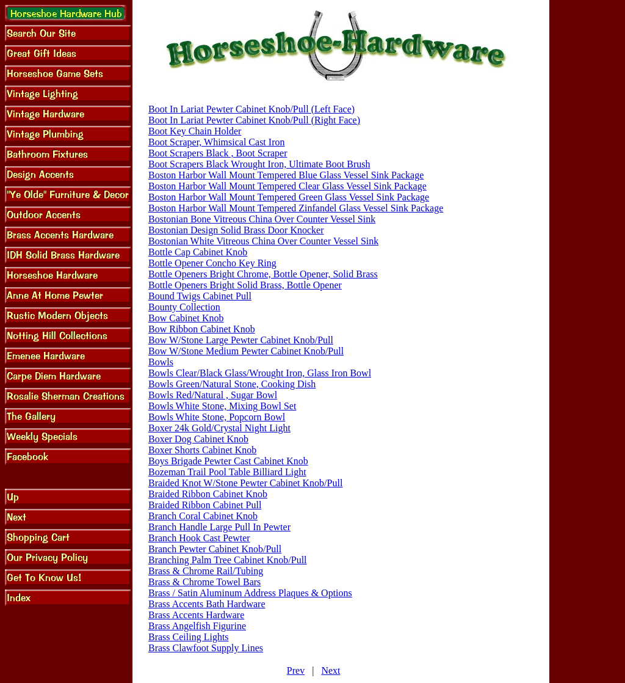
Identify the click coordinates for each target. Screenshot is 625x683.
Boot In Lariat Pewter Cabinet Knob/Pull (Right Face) (254, 120)
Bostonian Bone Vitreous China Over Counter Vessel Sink (261, 219)
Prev (296, 670)
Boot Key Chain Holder (194, 131)
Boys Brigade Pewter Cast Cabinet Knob (228, 461)
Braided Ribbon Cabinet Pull (204, 505)
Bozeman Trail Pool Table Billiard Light (227, 472)
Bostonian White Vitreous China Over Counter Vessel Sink (263, 241)
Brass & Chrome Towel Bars (204, 582)
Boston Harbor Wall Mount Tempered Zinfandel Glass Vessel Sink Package (295, 208)
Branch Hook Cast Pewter (199, 538)
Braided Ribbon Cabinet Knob (207, 494)
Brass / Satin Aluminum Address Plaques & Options (250, 593)
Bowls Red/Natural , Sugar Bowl (212, 395)
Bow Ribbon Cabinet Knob (201, 329)
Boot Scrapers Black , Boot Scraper (217, 153)
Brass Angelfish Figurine (197, 626)
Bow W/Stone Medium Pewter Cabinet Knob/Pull (246, 351)
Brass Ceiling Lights (188, 637)
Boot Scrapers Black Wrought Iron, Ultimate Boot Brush (259, 164)
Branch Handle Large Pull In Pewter (219, 527)
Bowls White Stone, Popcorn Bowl (216, 417)
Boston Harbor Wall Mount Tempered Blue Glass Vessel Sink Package (286, 175)
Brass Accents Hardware (196, 615)
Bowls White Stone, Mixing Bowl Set (222, 406)
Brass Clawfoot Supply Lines (205, 648)
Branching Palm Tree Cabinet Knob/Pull (227, 560)
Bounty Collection (184, 307)
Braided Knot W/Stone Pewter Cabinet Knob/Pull (245, 483)
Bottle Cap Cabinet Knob (197, 252)
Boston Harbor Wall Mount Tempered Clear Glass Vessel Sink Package (287, 186)
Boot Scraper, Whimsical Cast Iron (216, 142)
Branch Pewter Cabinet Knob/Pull (214, 549)
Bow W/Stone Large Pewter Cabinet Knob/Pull (240, 340)
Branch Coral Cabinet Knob (203, 516)
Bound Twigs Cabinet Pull (199, 296)
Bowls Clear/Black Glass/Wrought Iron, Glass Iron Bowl (259, 373)
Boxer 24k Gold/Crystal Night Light (219, 428)
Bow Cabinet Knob (186, 318)
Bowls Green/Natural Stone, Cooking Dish (232, 384)
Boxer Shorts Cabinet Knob (202, 450)
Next (330, 670)
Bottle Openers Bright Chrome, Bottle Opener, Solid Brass (263, 274)
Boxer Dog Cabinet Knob (198, 439)
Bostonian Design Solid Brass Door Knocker (236, 230)
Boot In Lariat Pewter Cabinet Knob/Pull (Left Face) (251, 109)
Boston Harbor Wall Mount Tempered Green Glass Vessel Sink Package (288, 197)
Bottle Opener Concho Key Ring (212, 263)
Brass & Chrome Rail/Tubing (205, 571)
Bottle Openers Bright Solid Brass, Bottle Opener (245, 285)
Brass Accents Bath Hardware (207, 604)
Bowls (160, 362)
